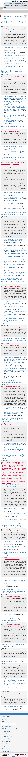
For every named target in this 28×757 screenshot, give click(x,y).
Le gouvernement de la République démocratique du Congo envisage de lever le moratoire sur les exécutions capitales (15, 274)
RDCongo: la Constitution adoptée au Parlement (15, 585)
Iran (23, 471)
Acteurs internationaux (6, 741)
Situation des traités (7, 736)
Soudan (3, 481)
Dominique (16, 466)
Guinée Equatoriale (21, 469)
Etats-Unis (17, 76)
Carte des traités (6, 739)
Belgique (7, 28)
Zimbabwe (9, 483)
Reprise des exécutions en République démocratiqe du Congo (13, 619)
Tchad (11, 481)
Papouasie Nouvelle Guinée (18, 475)
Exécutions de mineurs (7, 748)
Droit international (5, 731)
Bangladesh (18, 463)
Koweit (9, 472)
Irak (20, 471)
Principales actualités (6, 714)
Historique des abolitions (8, 726)
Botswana (4, 465)
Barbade (24, 463)
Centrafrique (20, 465)
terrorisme (8, 165)
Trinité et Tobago (21, 481)
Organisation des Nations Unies (13, 484)
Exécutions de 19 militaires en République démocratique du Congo (12, 660)
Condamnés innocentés (7, 751)
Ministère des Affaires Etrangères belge (15, 29)
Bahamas (8, 463)
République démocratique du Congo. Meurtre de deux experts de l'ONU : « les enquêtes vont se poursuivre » (15, 370)
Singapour (18, 480)
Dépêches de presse (5, 716)
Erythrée (14, 468)
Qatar (3, 477)
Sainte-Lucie (5, 480)
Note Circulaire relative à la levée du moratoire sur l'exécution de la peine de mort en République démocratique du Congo (15, 266)
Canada (11, 76)
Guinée (13, 469)
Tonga (15, 481)
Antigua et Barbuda (16, 462)
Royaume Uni (16, 77)
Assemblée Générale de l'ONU (9, 486)
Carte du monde (6, 721)
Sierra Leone (11, 480)
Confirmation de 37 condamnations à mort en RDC (12, 71)
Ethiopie (4, 469)
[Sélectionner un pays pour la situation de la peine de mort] (8, 724)
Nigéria (17, 474)
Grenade (9, 469)
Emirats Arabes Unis (6, 468)
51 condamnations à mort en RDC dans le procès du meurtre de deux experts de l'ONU (14, 340)
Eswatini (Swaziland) (22, 468)
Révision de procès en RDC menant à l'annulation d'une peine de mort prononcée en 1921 (12, 419)
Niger (13, 474)
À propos (14, 756)
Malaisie (21, 472)
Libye (17, 472)
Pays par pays (4, 719)
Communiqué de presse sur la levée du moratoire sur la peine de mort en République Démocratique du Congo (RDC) (15, 255)
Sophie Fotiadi (9, 754)
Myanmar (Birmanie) (6, 474)
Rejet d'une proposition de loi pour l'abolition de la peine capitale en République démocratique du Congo (12, 525)
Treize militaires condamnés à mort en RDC (13, 126)
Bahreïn (13, 463)
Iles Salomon (9, 471)
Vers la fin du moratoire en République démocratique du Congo (13, 645)
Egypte (21, 466)
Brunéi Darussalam (12, 465)
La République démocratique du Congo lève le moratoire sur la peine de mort (13, 213)
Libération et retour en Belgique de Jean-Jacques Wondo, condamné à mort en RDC (14, 22)
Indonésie (16, 471)
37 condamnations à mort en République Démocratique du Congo (14, 158)
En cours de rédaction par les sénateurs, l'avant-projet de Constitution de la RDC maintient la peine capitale (13, 591)
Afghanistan (7, 462)
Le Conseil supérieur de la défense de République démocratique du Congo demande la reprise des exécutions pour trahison (15, 313)
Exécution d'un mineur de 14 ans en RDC (12, 688)
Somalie (23, 480)
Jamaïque (4, 472)
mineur (7, 694)
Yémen (3, 483)
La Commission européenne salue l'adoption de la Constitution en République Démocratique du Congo (15, 580)
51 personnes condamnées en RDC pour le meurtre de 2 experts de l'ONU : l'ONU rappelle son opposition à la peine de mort (15, 364)
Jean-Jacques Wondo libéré (10, 52)
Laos (13, 472)
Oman (22, 474)
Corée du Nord (9, 466)
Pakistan (9, 475)
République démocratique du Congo (14, 5)
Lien (25, 325)
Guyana (4, 471)
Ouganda (4, 475)
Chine (3, 466)
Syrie (8, 481)
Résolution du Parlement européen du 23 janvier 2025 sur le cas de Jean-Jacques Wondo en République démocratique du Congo (15, 60)
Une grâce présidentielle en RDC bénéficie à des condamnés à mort (11, 381)
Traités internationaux (7, 733)
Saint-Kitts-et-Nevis (18, 478)
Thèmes (3, 746)
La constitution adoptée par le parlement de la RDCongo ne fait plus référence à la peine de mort (14, 553)
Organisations (5, 743)
